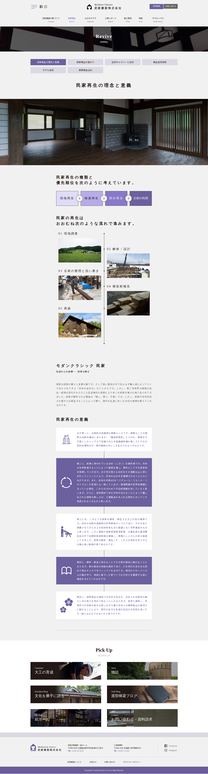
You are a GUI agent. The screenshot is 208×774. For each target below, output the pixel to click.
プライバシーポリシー (132, 762)
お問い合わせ (170, 6)
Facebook (173, 746)
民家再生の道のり (85, 62)
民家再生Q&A (85, 70)
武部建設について (74, 762)
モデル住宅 (48, 70)
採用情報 (155, 6)
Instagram (173, 750)
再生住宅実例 (159, 62)
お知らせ (93, 762)
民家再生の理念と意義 (48, 62)
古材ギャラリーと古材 (123, 62)
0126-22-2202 (78, 751)
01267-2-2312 (124, 751)
